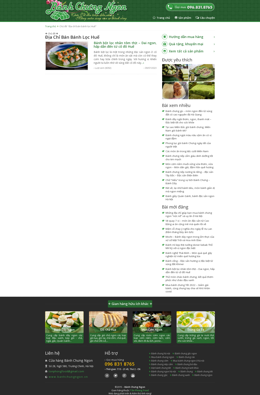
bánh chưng (187, 371)
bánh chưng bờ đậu (187, 364)
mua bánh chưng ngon (162, 357)
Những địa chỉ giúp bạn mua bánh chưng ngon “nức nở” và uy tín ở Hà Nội (189, 214)
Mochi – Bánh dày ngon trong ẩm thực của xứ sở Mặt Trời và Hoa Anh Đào (190, 238)
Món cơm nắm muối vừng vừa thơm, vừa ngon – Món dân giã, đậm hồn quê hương (189, 165)
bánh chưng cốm (159, 360)
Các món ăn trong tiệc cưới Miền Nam (187, 151)
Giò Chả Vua (108, 330)
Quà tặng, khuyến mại (186, 44)
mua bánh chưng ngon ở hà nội (188, 360)
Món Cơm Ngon (152, 330)
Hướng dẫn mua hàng (186, 37)
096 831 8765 (120, 364)
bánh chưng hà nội (160, 353)
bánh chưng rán (187, 357)
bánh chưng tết (205, 371)
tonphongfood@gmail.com (66, 371)
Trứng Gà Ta (195, 330)
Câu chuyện (207, 17)
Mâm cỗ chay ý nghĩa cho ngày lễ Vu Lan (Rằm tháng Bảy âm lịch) (189, 230)
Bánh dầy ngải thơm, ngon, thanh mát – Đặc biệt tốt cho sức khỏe (188, 121)
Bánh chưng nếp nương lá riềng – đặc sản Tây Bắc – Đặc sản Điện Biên (189, 173)
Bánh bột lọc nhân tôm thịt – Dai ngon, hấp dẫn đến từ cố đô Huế (125, 45)
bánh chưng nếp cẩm (162, 364)
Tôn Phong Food (139, 390)
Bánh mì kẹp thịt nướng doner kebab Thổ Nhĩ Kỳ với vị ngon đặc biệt (189, 246)
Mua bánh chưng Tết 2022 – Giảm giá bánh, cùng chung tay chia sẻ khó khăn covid (188, 288)
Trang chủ (163, 17)
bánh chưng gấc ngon (186, 353)
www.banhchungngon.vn (68, 376)
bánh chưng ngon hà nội (163, 371)
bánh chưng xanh (181, 375)
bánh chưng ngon (203, 375)
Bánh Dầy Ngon (64, 330)
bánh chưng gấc (159, 375)
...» (142, 62)
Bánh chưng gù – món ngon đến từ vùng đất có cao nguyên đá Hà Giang (189, 112)
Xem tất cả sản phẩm (186, 51)
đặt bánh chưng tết (161, 367)
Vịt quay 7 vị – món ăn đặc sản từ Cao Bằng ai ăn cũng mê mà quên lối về (187, 222)
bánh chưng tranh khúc (187, 367)
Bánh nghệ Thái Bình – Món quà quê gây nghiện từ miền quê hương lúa (189, 254)
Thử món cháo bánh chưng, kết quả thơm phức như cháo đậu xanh (189, 278)
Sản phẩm (184, 17)
